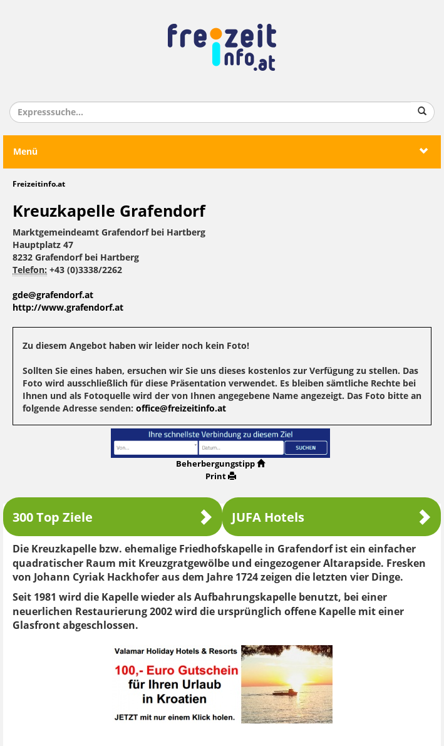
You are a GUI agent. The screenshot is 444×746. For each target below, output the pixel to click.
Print (220, 476)
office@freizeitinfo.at (181, 408)
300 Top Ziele (113, 517)
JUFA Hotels (332, 517)
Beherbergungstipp (220, 464)
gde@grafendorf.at (53, 295)
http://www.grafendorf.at (68, 308)
